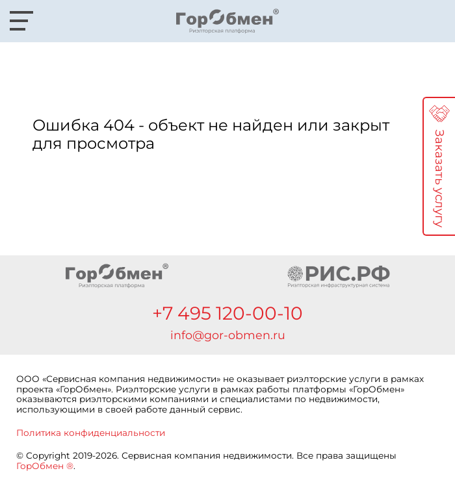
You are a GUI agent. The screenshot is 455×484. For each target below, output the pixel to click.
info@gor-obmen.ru (227, 335)
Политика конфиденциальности (90, 432)
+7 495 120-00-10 (227, 313)
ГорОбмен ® (44, 466)
